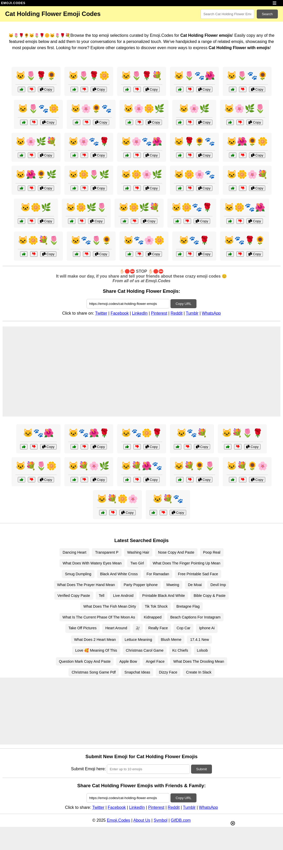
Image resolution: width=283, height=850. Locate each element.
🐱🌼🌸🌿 (141, 174)
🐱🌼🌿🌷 (86, 207)
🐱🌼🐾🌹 (191, 207)
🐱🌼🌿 (35, 207)
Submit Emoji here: (88, 769)
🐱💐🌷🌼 (36, 466)
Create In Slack (198, 672)
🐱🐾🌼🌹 (141, 433)
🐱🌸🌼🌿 (144, 108)
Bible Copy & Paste (210, 596)
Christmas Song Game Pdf (94, 672)
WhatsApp (211, 313)
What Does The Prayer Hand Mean (86, 585)
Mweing (172, 585)
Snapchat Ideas (137, 672)
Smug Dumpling (78, 574)
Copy (46, 89)
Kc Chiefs (180, 650)
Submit (201, 769)
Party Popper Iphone (141, 585)
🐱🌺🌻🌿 (36, 174)
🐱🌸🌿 (194, 108)
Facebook (119, 313)
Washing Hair (138, 552)
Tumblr (192, 313)
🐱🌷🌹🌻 (36, 75)
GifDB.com (181, 820)
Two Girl (137, 563)
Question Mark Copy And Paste (85, 661)
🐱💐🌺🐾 (141, 466)
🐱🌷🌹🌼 (88, 75)
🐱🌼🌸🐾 (194, 174)
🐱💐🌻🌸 (247, 466)
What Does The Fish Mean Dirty (109, 606)
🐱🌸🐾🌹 (88, 141)
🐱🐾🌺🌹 (88, 433)
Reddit (176, 313)
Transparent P (106, 552)
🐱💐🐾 (167, 498)
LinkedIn (140, 313)
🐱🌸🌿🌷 (244, 108)
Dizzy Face (168, 672)
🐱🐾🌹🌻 (244, 240)
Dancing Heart (74, 552)
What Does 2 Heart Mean (95, 640)
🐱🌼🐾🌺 (244, 207)
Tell (102, 596)
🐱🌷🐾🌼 (38, 108)
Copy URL (183, 304)
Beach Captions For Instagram (195, 617)
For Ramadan (158, 574)
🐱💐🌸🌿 (88, 466)
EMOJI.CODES (13, 3)
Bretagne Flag (188, 606)
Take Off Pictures (82, 628)
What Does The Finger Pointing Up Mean (186, 563)
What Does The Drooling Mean (198, 661)
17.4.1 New (199, 640)
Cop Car (184, 628)
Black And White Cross (119, 574)
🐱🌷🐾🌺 (194, 75)
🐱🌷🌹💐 (141, 75)
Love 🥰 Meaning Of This (96, 650)
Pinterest (159, 313)
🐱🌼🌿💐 (139, 207)
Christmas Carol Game (145, 650)
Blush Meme (171, 640)
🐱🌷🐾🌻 (247, 75)
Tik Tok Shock (156, 606)
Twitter (101, 313)
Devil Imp (218, 585)
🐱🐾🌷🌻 (91, 240)
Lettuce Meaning (138, 640)
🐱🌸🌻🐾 (91, 108)
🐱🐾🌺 (38, 433)
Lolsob (202, 650)
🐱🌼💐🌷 (38, 240)
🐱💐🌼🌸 (117, 498)
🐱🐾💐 (191, 433)
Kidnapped (152, 617)
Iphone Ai (207, 628)
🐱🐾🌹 (194, 240)
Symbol (160, 820)
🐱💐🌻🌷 (194, 466)
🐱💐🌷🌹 (242, 433)
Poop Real (211, 552)
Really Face (158, 628)
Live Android (123, 596)
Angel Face (155, 661)
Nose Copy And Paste (176, 552)
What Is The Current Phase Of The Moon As (99, 617)
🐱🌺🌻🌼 (247, 141)
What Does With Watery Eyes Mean (92, 563)
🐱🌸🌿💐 (36, 141)
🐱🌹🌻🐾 (194, 141)
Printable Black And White (163, 596)
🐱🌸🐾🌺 (141, 141)
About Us (141, 820)
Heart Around (116, 628)
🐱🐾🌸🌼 (144, 240)
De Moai (195, 585)
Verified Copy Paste (73, 596)
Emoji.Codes (118, 820)
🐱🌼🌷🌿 (88, 174)
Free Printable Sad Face (198, 574)
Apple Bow (128, 661)
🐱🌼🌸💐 (247, 174)
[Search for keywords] (227, 14)
